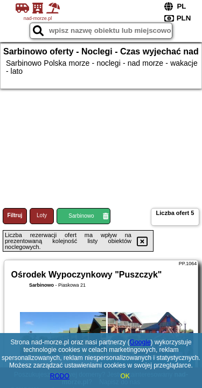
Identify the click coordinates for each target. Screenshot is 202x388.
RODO (59, 376)
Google (140, 342)
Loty (42, 215)
